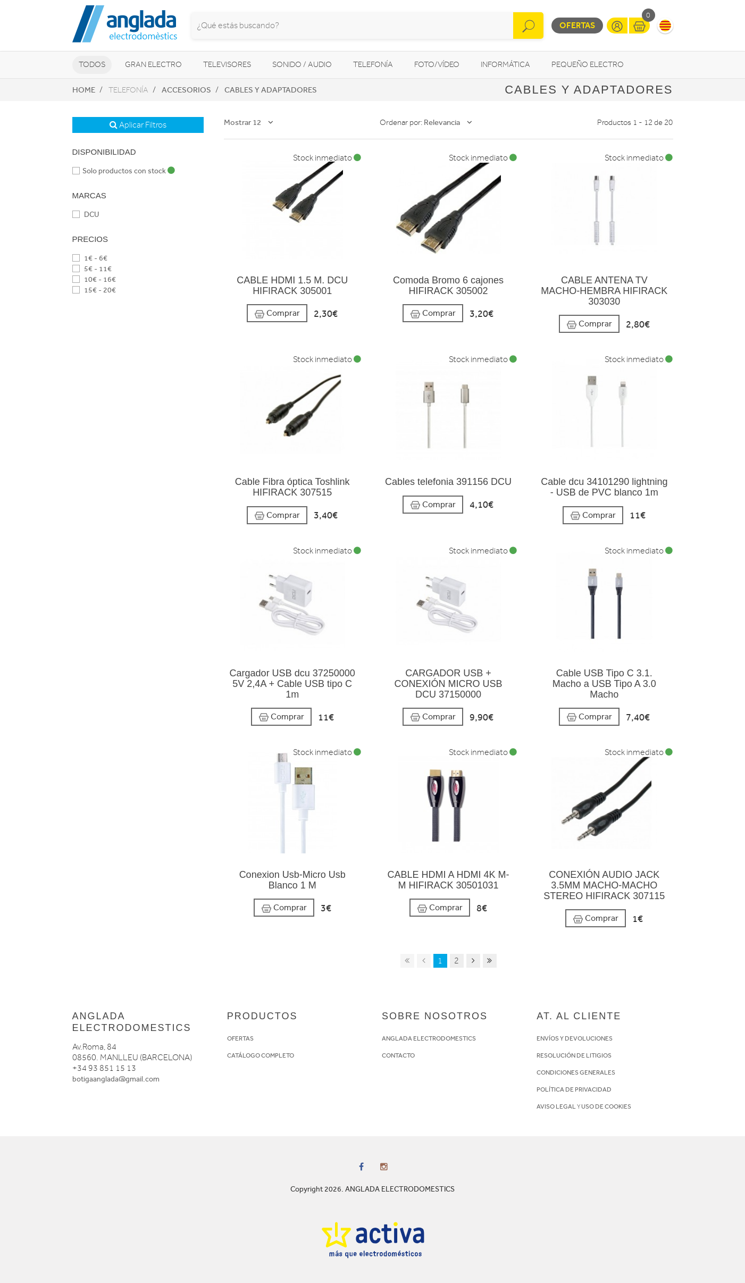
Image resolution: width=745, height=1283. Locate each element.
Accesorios (186, 90)
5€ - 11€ (92, 268)
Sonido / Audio (302, 64)
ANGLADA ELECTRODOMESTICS (429, 1038)
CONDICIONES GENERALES (576, 1072)
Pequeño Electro (587, 64)
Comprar (277, 313)
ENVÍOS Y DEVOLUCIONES (575, 1038)
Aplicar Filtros (138, 125)
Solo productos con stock (123, 170)
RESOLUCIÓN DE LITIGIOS (574, 1055)
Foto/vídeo (436, 64)
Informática (505, 64)
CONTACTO (398, 1055)
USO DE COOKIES (606, 1106)
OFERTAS (240, 1038)
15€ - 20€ (94, 290)
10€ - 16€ (94, 279)
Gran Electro (153, 64)
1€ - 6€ (89, 258)
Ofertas (577, 25)
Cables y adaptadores (270, 90)
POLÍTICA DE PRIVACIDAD (574, 1089)
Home (83, 90)
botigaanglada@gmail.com (116, 1079)
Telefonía (373, 64)
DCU (85, 214)
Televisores (227, 64)
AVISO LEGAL (556, 1106)
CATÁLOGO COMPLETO (260, 1055)
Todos (92, 64)
